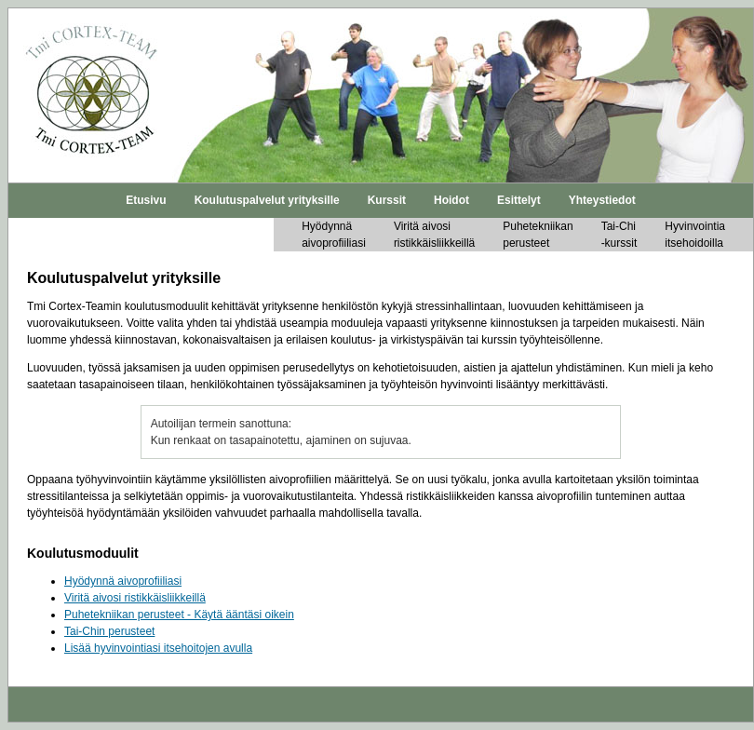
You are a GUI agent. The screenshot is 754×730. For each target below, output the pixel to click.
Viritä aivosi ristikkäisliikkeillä (135, 597)
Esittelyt (519, 200)
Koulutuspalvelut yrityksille (267, 200)
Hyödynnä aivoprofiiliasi (123, 581)
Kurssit (387, 200)
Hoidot (451, 200)
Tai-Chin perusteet (109, 631)
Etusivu (146, 200)
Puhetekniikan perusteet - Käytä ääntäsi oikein (179, 614)
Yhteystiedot (602, 200)
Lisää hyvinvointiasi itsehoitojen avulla (158, 648)
